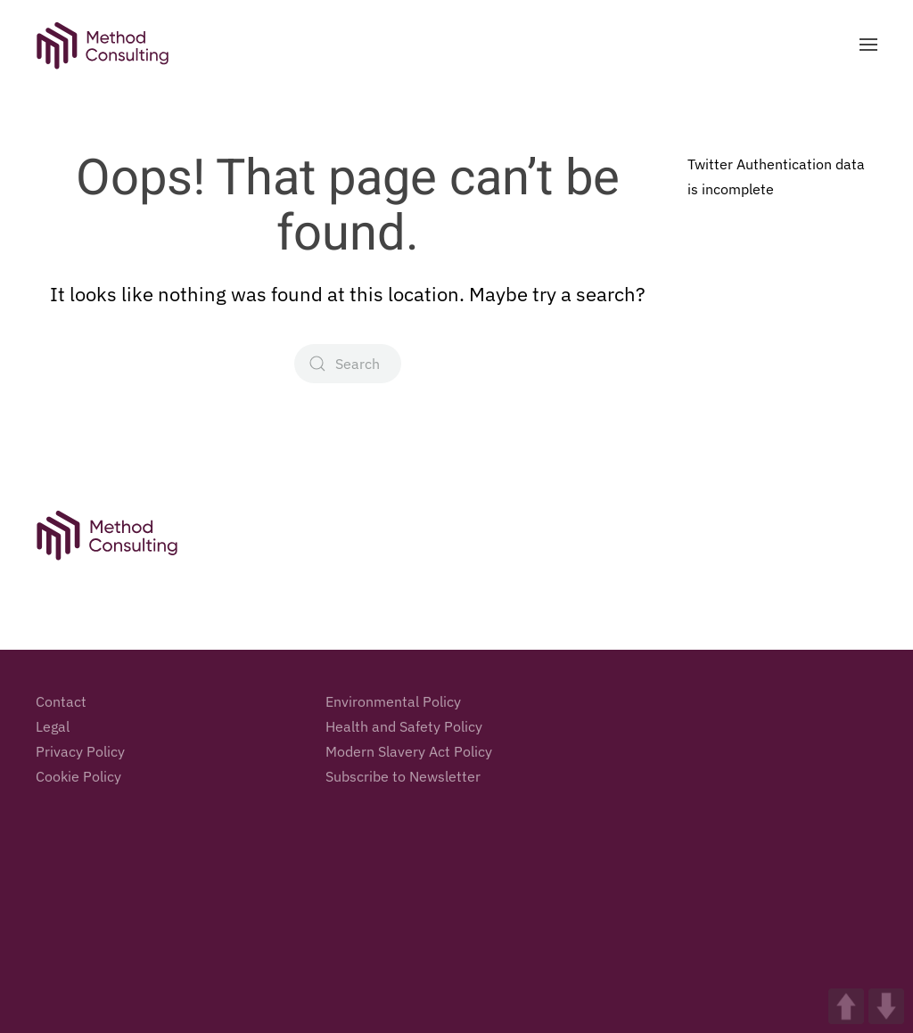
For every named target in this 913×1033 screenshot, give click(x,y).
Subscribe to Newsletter (403, 779)
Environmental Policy (393, 704)
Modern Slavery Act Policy (408, 754)
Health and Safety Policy (403, 729)
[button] (868, 44)
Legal (53, 729)
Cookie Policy (78, 779)
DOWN (886, 1006)
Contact (61, 704)
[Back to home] (102, 44)
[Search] (347, 363)
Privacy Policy (80, 754)
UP (846, 1006)
